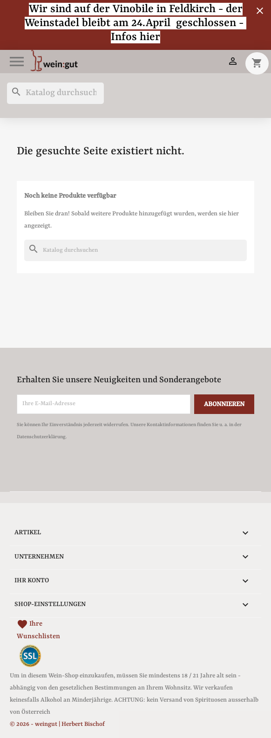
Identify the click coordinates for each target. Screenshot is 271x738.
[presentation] (94, 468)
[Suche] (55, 93)
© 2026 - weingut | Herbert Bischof (57, 724)
